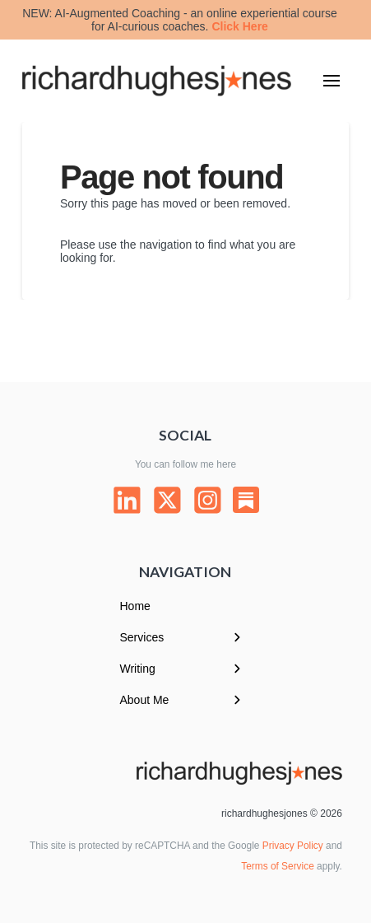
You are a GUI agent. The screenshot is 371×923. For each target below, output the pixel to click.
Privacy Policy (292, 845)
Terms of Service (277, 866)
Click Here (239, 26)
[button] (331, 80)
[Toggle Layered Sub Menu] (185, 637)
